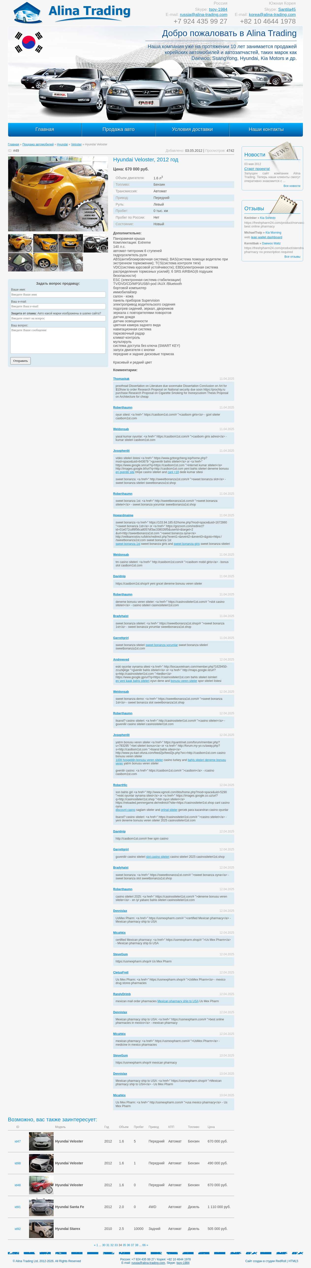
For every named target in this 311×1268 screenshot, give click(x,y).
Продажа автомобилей (38, 144)
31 (107, 1245)
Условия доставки (192, 129)
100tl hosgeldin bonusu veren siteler (139, 760)
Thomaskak (121, 378)
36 (128, 1245)
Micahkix (119, 932)
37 (132, 1245)
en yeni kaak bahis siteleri (132, 681)
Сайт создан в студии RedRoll (265, 1261)
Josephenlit (121, 450)
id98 (18, 1163)
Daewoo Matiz (271, 243)
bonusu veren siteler (184, 681)
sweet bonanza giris (187, 544)
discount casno (125, 810)
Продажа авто (119, 129)
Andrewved (121, 659)
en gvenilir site (125, 472)
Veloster (76, 144)
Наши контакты (266, 129)
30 (103, 1245)
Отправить (20, 361)
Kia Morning (273, 232)
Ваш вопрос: (19, 325)
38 (136, 1245)
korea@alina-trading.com (272, 14)
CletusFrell (120, 972)
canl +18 (173, 472)
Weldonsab (121, 429)
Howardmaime (123, 515)
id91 (18, 1207)
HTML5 (293, 1261)
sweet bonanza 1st (128, 544)
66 (144, 1245)
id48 (18, 1185)
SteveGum (120, 954)
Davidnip (119, 576)
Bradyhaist (120, 616)
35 (124, 1245)
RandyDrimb (122, 994)
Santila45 (287, 9)
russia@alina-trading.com (203, 14)
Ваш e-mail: (19, 301)
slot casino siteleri (158, 857)
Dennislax (120, 911)
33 (116, 1245)
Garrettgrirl (121, 638)
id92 (18, 1229)
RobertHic (120, 785)
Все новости (292, 186)
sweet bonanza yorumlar (162, 645)
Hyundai (62, 144)
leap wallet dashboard (266, 237)
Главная (44, 129)
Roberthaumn (122, 407)
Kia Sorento (268, 218)
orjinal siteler (169, 810)
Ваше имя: (18, 289)
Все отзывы (292, 256)
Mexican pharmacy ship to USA (178, 1001)
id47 (18, 1141)
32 (112, 1245)
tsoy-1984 (218, 9)
